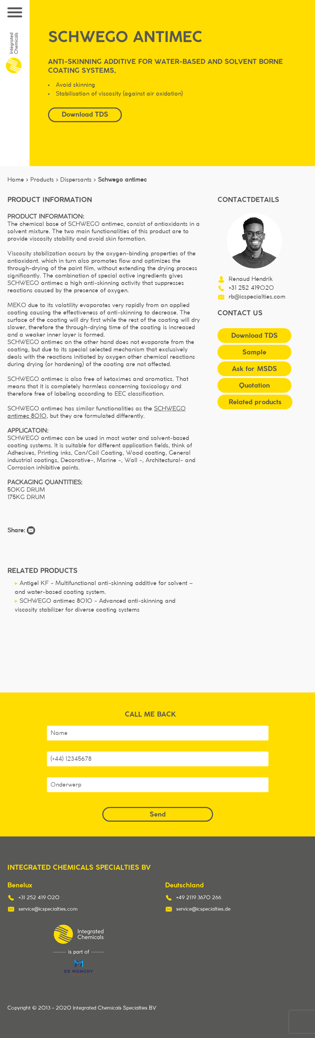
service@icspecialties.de (203, 909)
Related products (255, 401)
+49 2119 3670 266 (198, 897)
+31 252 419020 (251, 288)
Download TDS (85, 114)
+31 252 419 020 (38, 897)
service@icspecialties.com (48, 909)
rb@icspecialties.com (257, 297)
